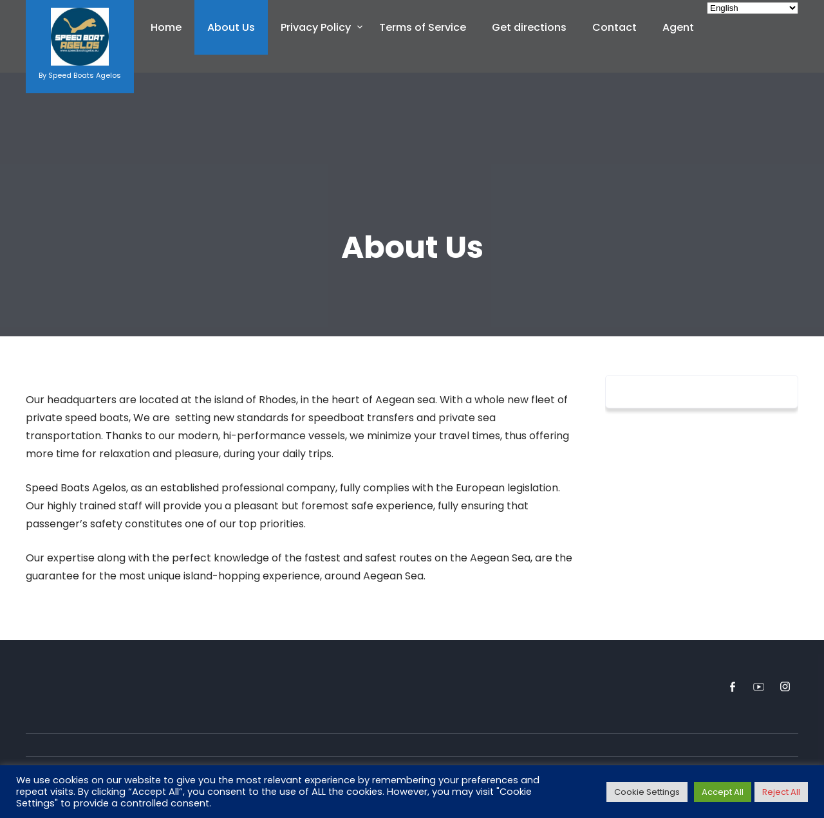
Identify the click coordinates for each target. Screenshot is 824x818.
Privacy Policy (316, 27)
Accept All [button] (723, 792)
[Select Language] (752, 8)
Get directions (529, 27)
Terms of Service (422, 27)
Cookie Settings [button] (647, 792)
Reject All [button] (781, 792)
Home (166, 27)
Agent (678, 27)
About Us (231, 27)
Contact (614, 27)
